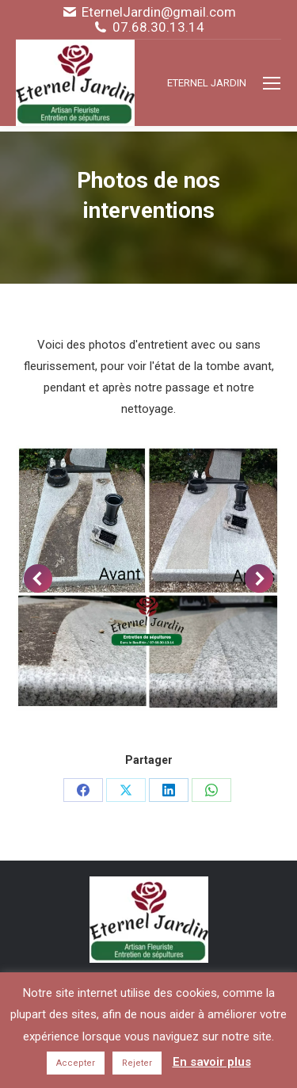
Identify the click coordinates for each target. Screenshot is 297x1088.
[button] (38, 578)
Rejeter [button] (137, 1063)
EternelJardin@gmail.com (159, 12)
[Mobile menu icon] (271, 83)
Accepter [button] (75, 1063)
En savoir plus (212, 1062)
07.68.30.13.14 (158, 27)
